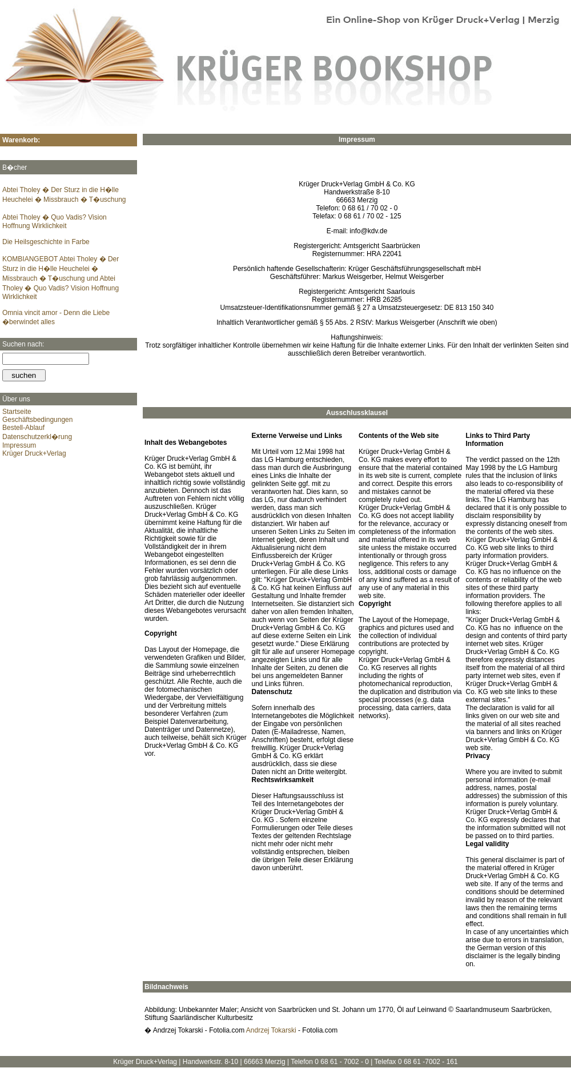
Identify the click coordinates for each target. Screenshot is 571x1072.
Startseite (16, 412)
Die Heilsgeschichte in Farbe (46, 242)
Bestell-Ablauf (23, 428)
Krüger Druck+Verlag (34, 453)
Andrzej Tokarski (271, 1030)
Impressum (19, 445)
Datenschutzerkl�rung (37, 437)
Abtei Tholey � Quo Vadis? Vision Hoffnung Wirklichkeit (54, 221)
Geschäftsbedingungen (37, 420)
